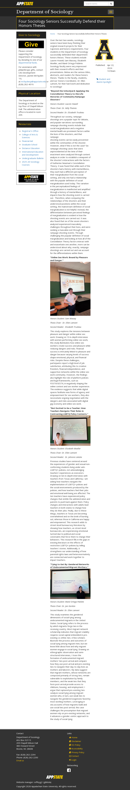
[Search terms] (96, 3)
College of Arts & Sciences (30, 136)
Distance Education (31, 148)
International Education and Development (32, 153)
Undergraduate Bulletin (33, 158)
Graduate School (29, 144)
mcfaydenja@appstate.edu (33, 81)
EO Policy (74, 744)
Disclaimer (75, 741)
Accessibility (76, 748)
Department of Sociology (44, 12)
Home (52, 34)
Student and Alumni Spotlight (104, 80)
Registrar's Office (30, 131)
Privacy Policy (76, 752)
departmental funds (28, 62)
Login (72, 759)
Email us (20, 760)
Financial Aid (27, 141)
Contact (74, 756)
